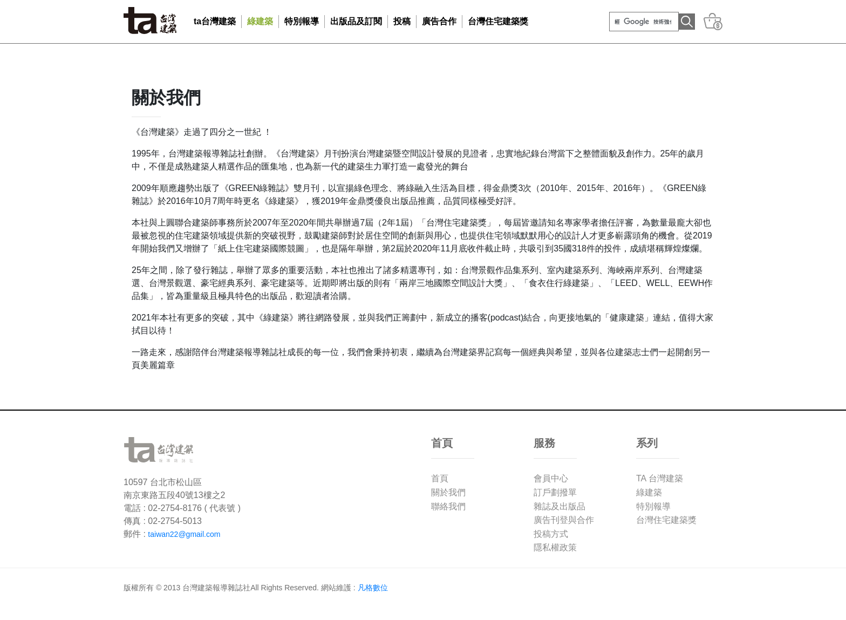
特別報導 (653, 506)
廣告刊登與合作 (564, 519)
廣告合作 (439, 21)
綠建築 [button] (260, 21)
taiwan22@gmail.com (184, 534)
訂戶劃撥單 (555, 492)
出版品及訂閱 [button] (356, 21)
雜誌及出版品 (559, 506)
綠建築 (649, 492)
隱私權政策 (555, 547)
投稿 (402, 21)
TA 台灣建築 (659, 478)
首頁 (439, 478)
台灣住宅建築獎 (498, 21)
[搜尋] (643, 21)
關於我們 (448, 492)
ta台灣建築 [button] (215, 21)
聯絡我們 (448, 506)
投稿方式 (551, 534)
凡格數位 (373, 587)
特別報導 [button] (301, 21)
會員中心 (551, 478)
